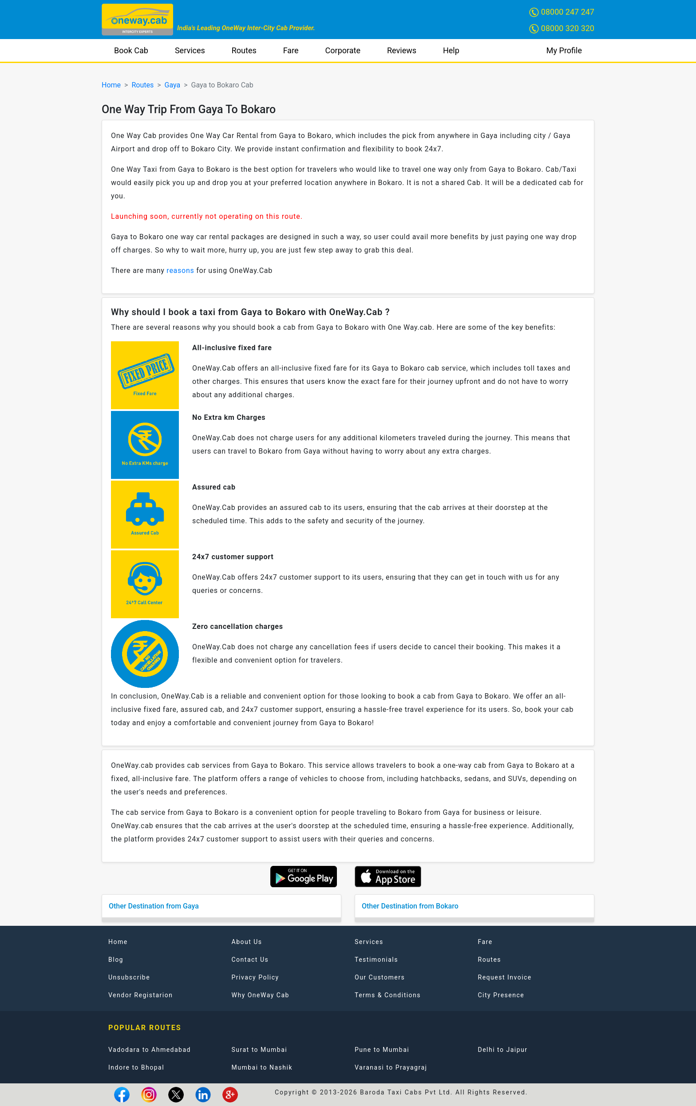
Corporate (342, 50)
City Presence (501, 995)
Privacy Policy (255, 977)
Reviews (401, 50)
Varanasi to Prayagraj (391, 1067)
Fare (291, 50)
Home (111, 85)
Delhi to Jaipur (503, 1049)
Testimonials (376, 959)
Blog (115, 959)
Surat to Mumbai (260, 1049)
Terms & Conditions (388, 995)
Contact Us (250, 959)
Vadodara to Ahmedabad (149, 1049)
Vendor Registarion (140, 995)
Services (190, 50)
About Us (247, 941)
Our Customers (380, 977)
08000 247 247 (561, 12)
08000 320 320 (561, 29)
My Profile (564, 50)
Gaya (173, 85)
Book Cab (131, 50)
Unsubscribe (129, 977)
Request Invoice (505, 977)
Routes (244, 50)
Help (451, 50)
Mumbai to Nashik (262, 1067)
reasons (180, 270)
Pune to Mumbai (382, 1049)
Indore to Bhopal (136, 1067)
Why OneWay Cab (260, 995)
